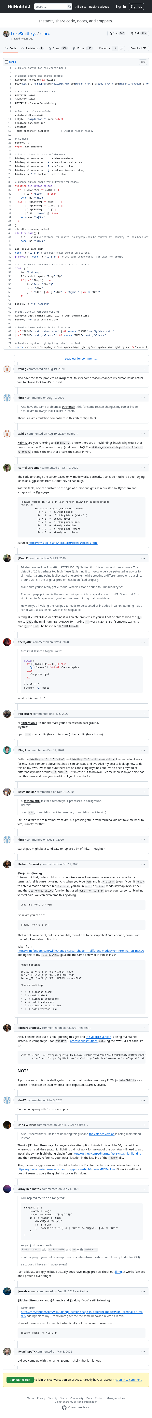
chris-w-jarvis (27, 1125)
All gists (81, 6)
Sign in (121, 6)
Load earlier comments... (81, 358)
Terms (30, 1398)
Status (63, 1398)
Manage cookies (116, 1398)
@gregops (42, 492)
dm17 (22, 397)
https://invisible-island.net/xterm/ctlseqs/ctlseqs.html (63, 543)
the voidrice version (98, 1037)
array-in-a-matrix (29, 1189)
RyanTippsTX (26, 1351)
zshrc (45, 33)
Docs (89, 1398)
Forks (83, 48)
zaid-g (22, 369)
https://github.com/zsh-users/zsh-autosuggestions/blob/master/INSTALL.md (67, 1169)
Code (10, 48)
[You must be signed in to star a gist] (117, 33)
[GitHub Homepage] (64, 1407)
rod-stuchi (25, 714)
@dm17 (23, 442)
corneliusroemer (29, 467)
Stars (58, 48)
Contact (99, 1398)
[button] (121, 48)
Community (76, 1398)
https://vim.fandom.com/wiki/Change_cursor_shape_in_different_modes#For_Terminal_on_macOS (81, 950)
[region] (76, 208)
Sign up (136, 6)
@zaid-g (36, 873)
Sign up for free (20, 1380)
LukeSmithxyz (23, 33)
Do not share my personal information (76, 1401)
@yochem (124, 488)
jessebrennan (27, 1291)
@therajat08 (29, 723)
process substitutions (84, 1041)
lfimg (118, 1272)
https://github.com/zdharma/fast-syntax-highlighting (107, 1153)
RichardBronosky (29, 864)
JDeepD (23, 558)
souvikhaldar (27, 792)
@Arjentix (65, 378)
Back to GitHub (99, 6)
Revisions (32, 48)
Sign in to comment (129, 1379)
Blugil (22, 750)
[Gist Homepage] (19, 6)
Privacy (41, 1398)
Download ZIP (138, 48)
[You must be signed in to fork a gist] (139, 33)
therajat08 (25, 642)
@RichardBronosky (40, 1145)
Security (52, 1398)
